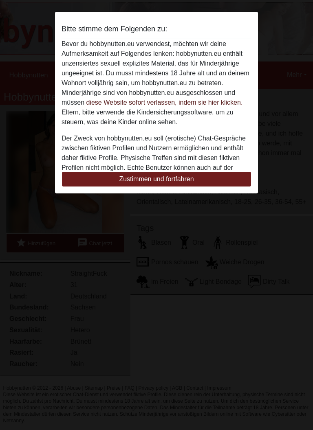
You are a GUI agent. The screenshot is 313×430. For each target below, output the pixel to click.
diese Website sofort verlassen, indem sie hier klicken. (164, 102)
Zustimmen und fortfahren (156, 179)
